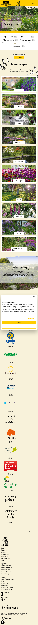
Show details (30, 318)
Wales (19, 200)
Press (2, 581)
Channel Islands (14, 71)
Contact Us (4, 577)
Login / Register (4, 4)
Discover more (5, 554)
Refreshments (27, 37)
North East (19, 233)
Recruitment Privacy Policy (8, 587)
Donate (6, 2)
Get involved (4, 556)
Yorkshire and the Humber (17, 249)
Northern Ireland (24, 71)
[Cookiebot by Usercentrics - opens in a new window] (30, 297)
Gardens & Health (5, 558)
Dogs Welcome (10, 40)
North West (19, 216)
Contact (6, 5)
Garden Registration (6, 568)
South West (19, 107)
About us (3, 552)
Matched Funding (5, 572)
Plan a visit (4, 550)
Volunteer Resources (32, 7)
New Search (19, 57)
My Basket (9, 4)
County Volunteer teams (7, 579)
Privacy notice (5, 583)
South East (19, 90)
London (19, 123)
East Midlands (19, 162)
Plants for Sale (10, 37)
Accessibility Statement (7, 589)
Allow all (19, 322)
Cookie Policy (4, 585)
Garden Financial (5, 570)
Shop (2, 560)
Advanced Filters (19, 46)
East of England (19, 181)
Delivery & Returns (6, 566)
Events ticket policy (6, 574)
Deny (19, 326)
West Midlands (19, 142)
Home (2, 548)
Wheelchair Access (27, 40)
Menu (33, 3)
